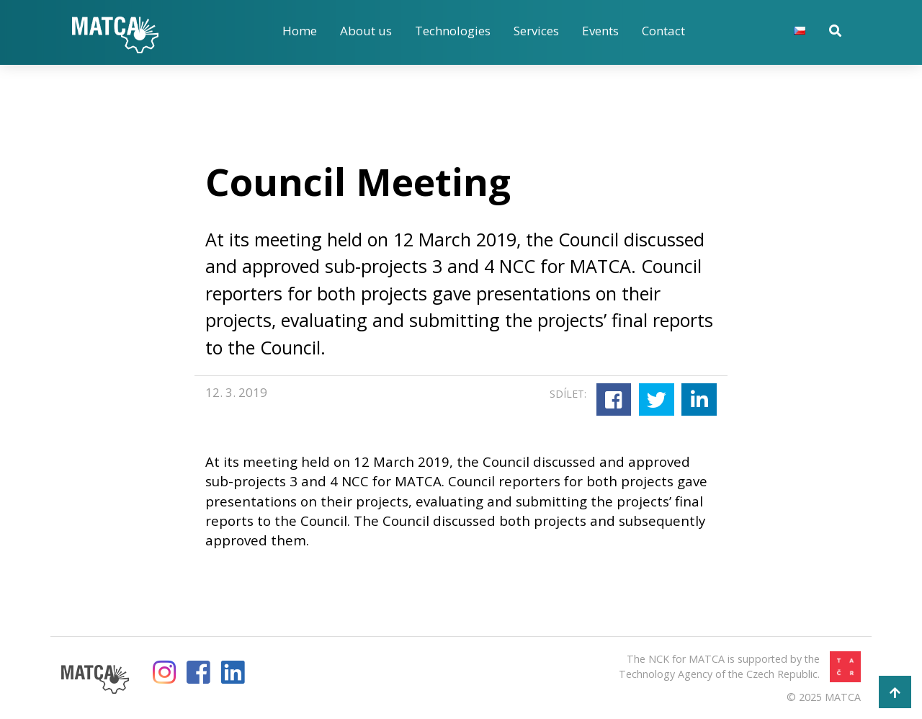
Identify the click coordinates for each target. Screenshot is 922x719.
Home (299, 30)
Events (600, 30)
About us (366, 30)
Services (536, 30)
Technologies (453, 30)
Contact (663, 30)
